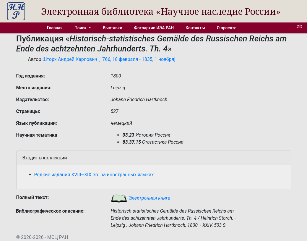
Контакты (195, 27)
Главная (55, 27)
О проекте (226, 27)
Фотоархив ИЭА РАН (154, 27)
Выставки (112, 27)
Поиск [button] (80, 27)
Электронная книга (140, 198)
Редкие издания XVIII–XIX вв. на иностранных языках (94, 174)
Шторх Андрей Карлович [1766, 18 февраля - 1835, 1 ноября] (108, 59)
